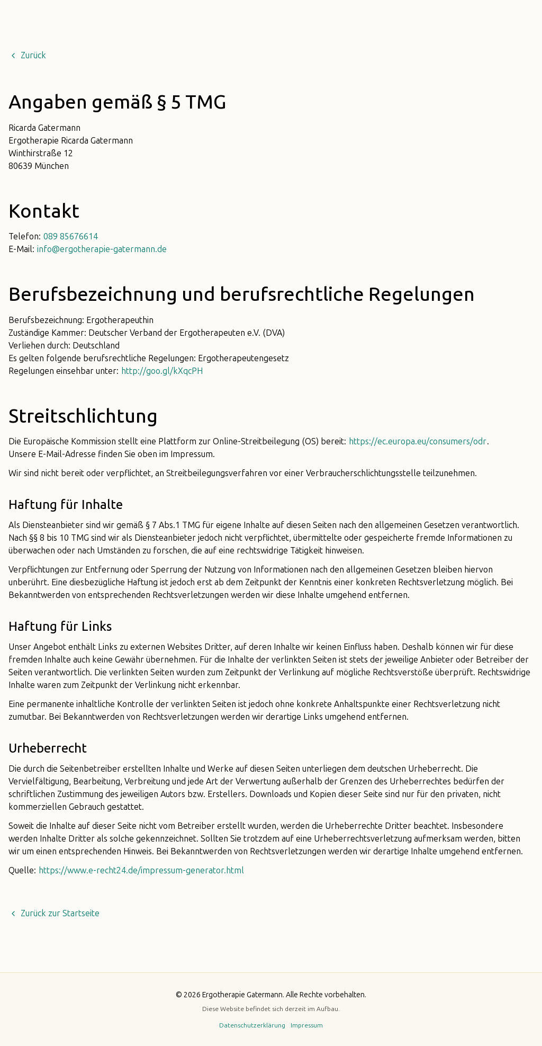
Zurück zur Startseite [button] (54, 913)
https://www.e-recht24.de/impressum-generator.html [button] (141, 870)
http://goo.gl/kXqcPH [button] (162, 371)
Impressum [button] (307, 1025)
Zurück (27, 55)
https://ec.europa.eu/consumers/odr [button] (417, 441)
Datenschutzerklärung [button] (252, 1025)
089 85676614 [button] (70, 237)
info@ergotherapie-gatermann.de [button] (102, 249)
